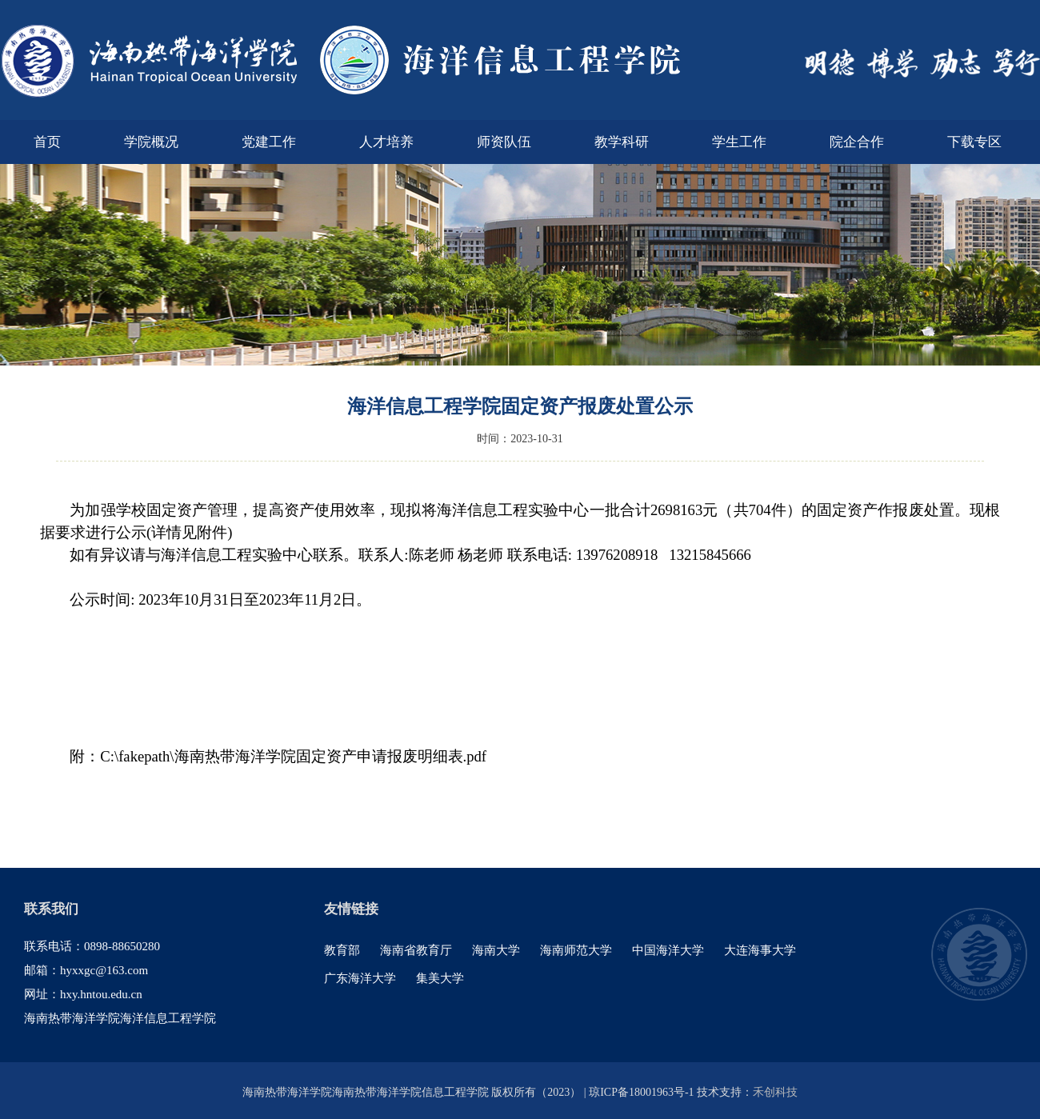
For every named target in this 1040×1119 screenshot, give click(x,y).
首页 (47, 142)
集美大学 (440, 978)
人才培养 (386, 142)
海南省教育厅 (416, 950)
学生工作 (739, 142)
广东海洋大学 (360, 978)
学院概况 (151, 142)
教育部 (342, 950)
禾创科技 (775, 1092)
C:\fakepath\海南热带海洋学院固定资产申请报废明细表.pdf (293, 756)
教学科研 (621, 142)
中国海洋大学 (668, 950)
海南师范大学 (576, 950)
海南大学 (496, 950)
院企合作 (857, 142)
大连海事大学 (760, 950)
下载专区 (974, 142)
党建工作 (269, 142)
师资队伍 (504, 142)
